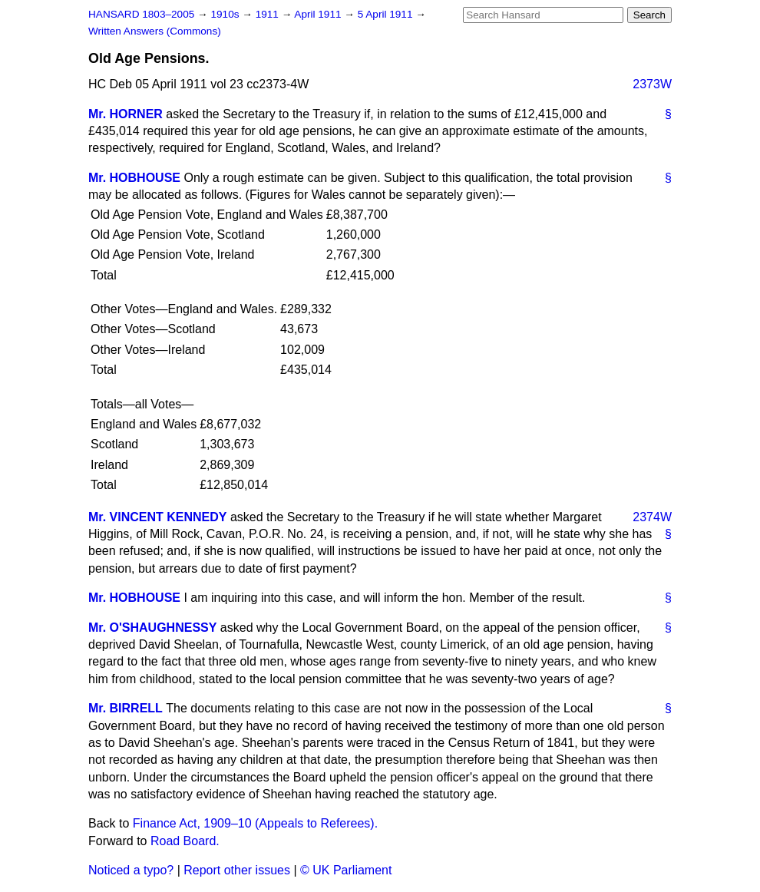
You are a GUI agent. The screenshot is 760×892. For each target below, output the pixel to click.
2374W (652, 517)
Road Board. (185, 840)
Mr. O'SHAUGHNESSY (152, 627)
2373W (652, 84)
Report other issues (236, 870)
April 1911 (319, 14)
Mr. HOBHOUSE (134, 177)
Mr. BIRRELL (125, 708)
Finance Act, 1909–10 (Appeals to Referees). (255, 823)
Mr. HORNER (125, 114)
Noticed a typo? (130, 870)
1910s (226, 14)
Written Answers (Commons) (154, 31)
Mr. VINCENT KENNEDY (157, 517)
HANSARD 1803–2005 (141, 14)
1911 (269, 14)
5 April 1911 (387, 14)
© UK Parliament (346, 870)
